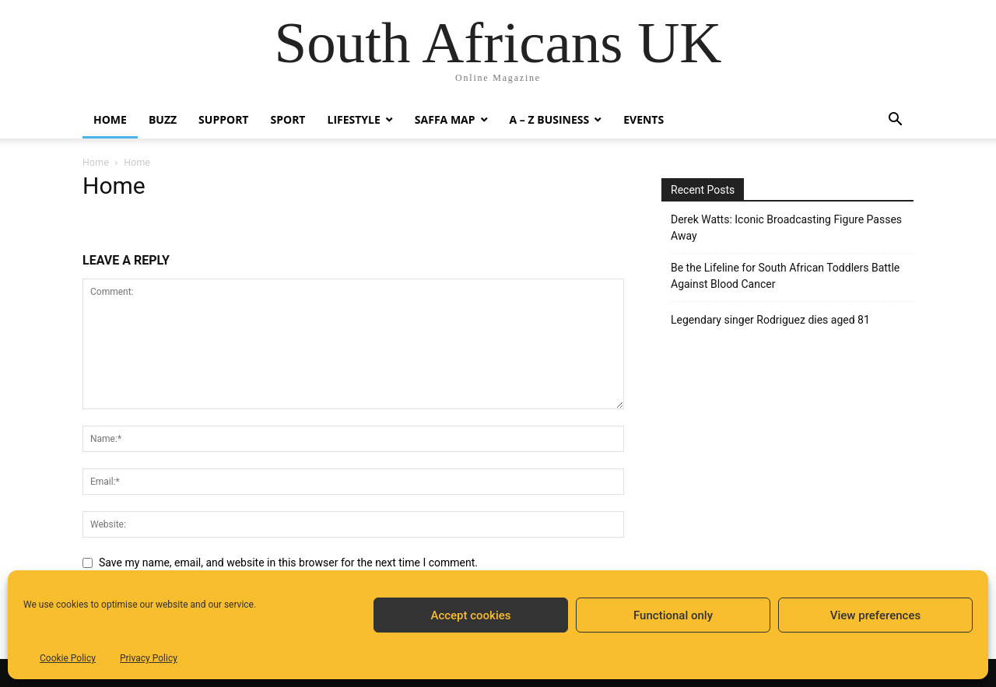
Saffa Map (445, 119)
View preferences (875, 615)
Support (223, 119)
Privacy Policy (148, 658)
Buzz (163, 119)
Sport (287, 119)
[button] (895, 121)
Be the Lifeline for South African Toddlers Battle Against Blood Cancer (785, 275)
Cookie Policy (68, 658)
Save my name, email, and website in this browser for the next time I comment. (288, 562)
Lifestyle (353, 119)
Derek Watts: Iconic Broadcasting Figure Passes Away (786, 227)
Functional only (673, 615)
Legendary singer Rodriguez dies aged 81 (770, 320)
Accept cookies (470, 615)
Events (643, 119)
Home (110, 119)
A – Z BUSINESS (550, 119)
